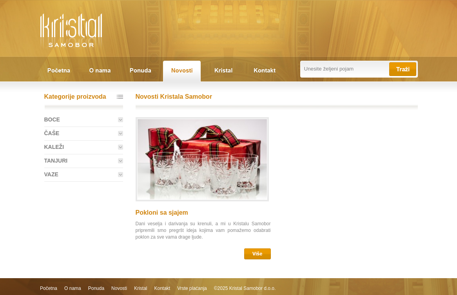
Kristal (140, 288)
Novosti (119, 288)
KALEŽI (54, 147)
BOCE (52, 119)
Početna (48, 288)
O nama (72, 288)
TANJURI (56, 160)
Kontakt (162, 288)
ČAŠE (52, 133)
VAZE (51, 174)
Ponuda (96, 288)
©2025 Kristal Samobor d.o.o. (245, 288)
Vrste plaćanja (192, 288)
